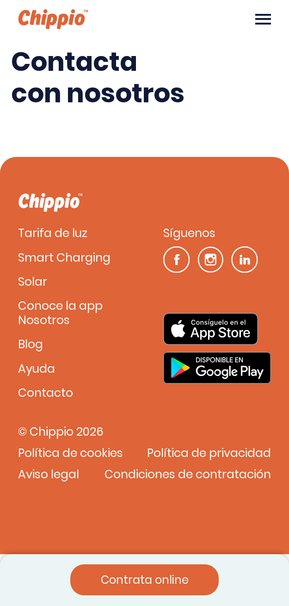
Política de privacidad (209, 453)
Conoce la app (60, 306)
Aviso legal (48, 475)
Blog (30, 344)
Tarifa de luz (52, 233)
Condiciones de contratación (188, 475)
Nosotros (44, 320)
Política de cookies (70, 453)
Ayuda (36, 369)
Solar (32, 282)
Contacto (45, 393)
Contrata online (145, 579)
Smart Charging (64, 258)
